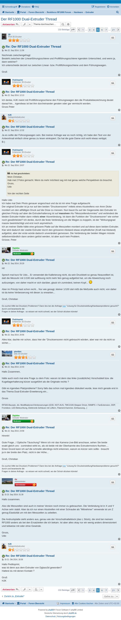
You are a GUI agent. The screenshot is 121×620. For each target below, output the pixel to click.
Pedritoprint (17, 80)
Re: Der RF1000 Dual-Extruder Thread (33, 46)
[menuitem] (24, 7)
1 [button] (83, 29)
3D (9, 35)
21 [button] (113, 29)
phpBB (51, 610)
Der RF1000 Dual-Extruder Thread (29, 19)
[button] (73, 30)
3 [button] (89, 29)
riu (16, 479)
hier (64, 306)
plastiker (18, 352)
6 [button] (102, 29)
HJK (10, 115)
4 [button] (93, 29)
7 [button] (106, 29)
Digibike (16, 248)
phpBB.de (73, 613)
